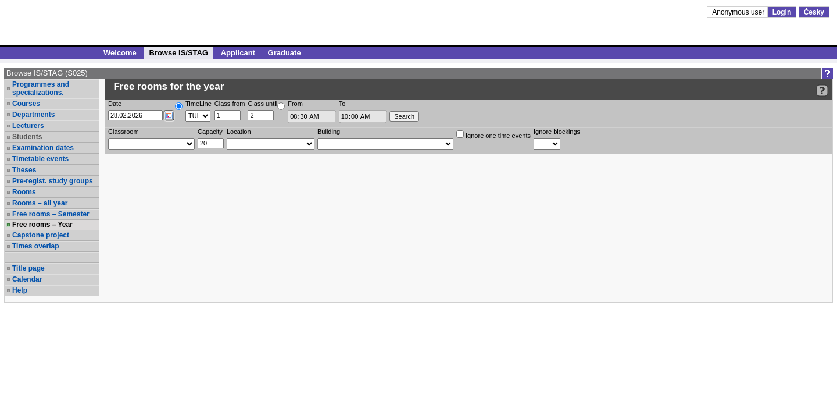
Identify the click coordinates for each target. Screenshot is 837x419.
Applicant (238, 52)
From (295, 103)
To (342, 103)
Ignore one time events (493, 134)
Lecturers (28, 126)
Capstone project (40, 235)
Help (19, 290)
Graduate (284, 52)
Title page (28, 268)
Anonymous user (739, 12)
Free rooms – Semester (51, 214)
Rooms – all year (39, 203)
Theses (24, 170)
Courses (26, 104)
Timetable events (40, 159)
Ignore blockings (557, 131)
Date (114, 103)
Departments (33, 115)
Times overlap (35, 246)
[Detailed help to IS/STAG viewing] (822, 90)
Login (782, 12)
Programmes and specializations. (40, 88)
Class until (262, 103)
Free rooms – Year (42, 225)
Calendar (27, 279)
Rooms (24, 192)
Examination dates (43, 148)
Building (328, 131)
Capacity (210, 131)
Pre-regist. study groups (52, 181)
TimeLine (198, 103)
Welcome (120, 52)
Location (239, 131)
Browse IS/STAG (178, 52)
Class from (229, 103)
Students (27, 137)
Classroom (123, 131)
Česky (814, 12)
